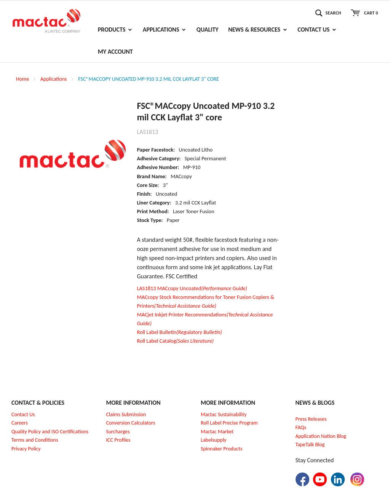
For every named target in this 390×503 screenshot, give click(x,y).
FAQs (301, 427)
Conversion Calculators (130, 423)
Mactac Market (217, 431)
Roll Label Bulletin (179, 332)
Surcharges (118, 431)
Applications (53, 79)
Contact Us (23, 414)
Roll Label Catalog (175, 340)
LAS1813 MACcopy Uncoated (192, 288)
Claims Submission (126, 414)
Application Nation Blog (321, 436)
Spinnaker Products (221, 449)
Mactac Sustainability (224, 414)
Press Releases (311, 419)
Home (22, 79)
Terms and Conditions (34, 440)
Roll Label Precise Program (229, 423)
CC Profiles (118, 440)
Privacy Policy (26, 449)
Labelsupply (213, 440)
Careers (19, 423)
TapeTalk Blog (310, 444)
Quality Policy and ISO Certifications (49, 431)
